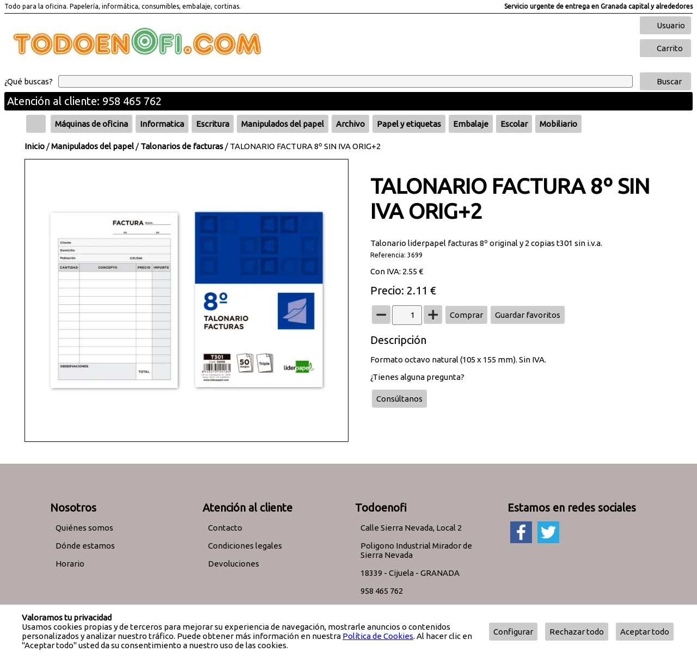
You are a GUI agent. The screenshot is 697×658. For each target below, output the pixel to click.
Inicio (35, 146)
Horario (70, 563)
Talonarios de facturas (181, 146)
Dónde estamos (85, 545)
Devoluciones (233, 563)
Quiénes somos (84, 527)
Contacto (225, 527)
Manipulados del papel (92, 146)
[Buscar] (345, 81)
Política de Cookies (378, 636)
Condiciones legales (245, 545)
